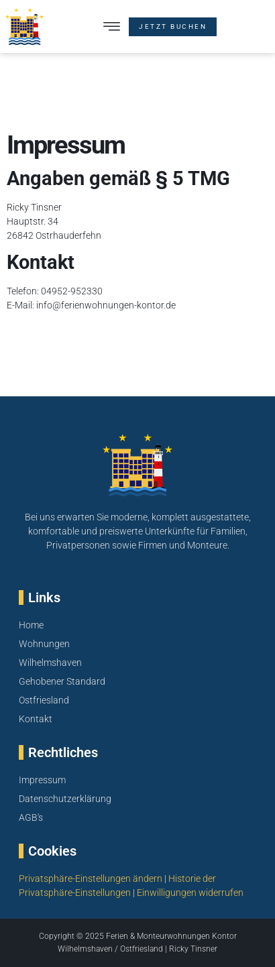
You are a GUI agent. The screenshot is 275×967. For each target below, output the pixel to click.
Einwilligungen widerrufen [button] (190, 892)
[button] (111, 27)
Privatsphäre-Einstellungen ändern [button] (90, 878)
